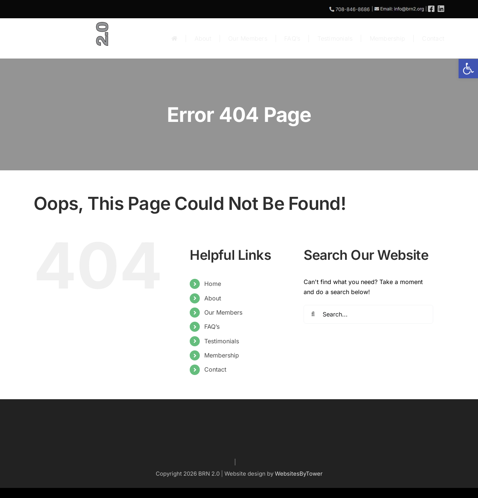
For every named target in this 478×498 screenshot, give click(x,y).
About (212, 298)
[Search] (313, 314)
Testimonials (221, 341)
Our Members (223, 312)
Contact (215, 369)
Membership (221, 355)
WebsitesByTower (299, 473)
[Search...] (368, 314)
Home (212, 283)
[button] (468, 68)
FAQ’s (212, 326)
